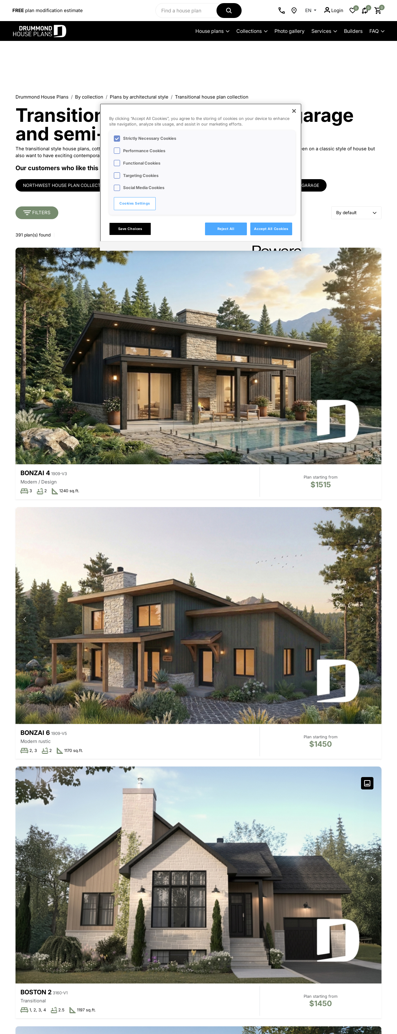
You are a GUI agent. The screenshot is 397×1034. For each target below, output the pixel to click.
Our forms (245, 963)
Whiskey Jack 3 (47, 450)
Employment (120, 927)
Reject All (225, 229)
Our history (118, 871)
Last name (304, 892)
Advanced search (61, 929)
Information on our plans (61, 938)
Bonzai (283, 575)
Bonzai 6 (160, 327)
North (156, 451)
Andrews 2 (39, 699)
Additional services (255, 899)
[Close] (294, 111)
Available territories (127, 899)
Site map (244, 972)
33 (237, 751)
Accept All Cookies (271, 229)
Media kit (116, 918)
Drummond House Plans (42, 97)
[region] (200, 177)
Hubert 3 (160, 574)
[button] (122, 287)
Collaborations (186, 881)
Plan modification (253, 871)
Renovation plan (252, 890)
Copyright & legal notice (196, 1006)
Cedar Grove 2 (45, 574)
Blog (112, 936)
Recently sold (185, 899)
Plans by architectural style (139, 97)
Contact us (61, 910)
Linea (154, 698)
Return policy (249, 954)
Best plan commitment (130, 909)
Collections (252, 31)
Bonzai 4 (35, 327)
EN (309, 10)
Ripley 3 (284, 698)
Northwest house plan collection (65, 185)
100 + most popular (191, 909)
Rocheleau (290, 450)
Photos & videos (188, 918)
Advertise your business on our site (49, 996)
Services (324, 31)
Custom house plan (256, 881)
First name (304, 872)
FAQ (377, 31)
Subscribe (336, 948)
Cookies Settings (134, 203)
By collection (89, 97)
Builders (353, 31)
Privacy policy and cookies (145, 1006)
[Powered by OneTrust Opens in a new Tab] (274, 247)
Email (299, 912)
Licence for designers (258, 909)
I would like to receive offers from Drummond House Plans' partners (331, 931)
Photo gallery (289, 31)
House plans (212, 31)
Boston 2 (286, 326)
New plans (182, 890)
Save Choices (130, 229)
